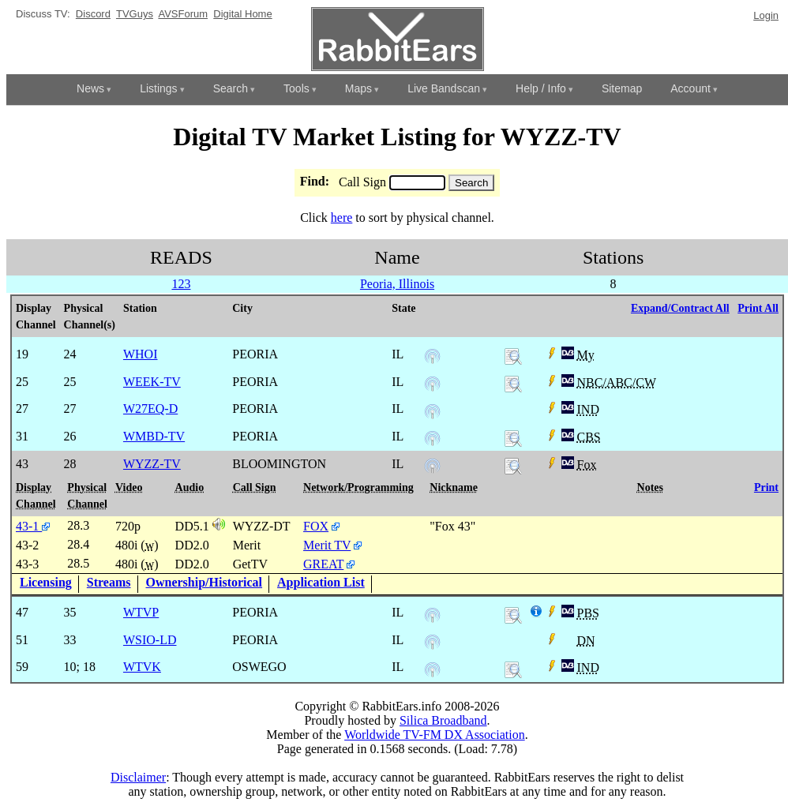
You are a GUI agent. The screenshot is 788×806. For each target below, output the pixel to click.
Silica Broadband (443, 720)
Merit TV (327, 545)
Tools (296, 88)
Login (766, 15)
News (90, 88)
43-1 (33, 526)
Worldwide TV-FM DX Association (434, 734)
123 (180, 284)
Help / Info (541, 88)
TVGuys (134, 14)
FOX (315, 526)
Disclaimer (138, 777)
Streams (109, 582)
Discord (93, 14)
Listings (158, 88)
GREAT (323, 564)
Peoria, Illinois (397, 284)
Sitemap (622, 88)
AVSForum (183, 14)
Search (230, 88)
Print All (758, 308)
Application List (321, 582)
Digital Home (242, 14)
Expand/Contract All (680, 308)
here (342, 217)
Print (766, 487)
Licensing (46, 582)
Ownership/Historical (204, 582)
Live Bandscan (443, 88)
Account (690, 88)
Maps (358, 88)
